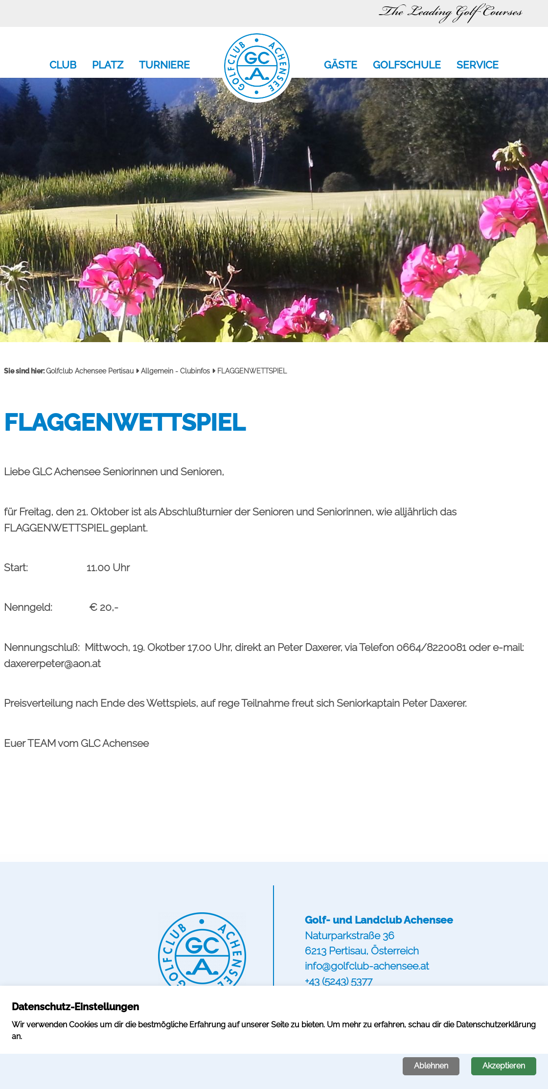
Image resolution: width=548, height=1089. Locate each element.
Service (478, 65)
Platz (107, 65)
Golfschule (407, 65)
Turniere (164, 65)
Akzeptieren (503, 1065)
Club (62, 65)
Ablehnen (431, 1065)
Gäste (340, 65)
